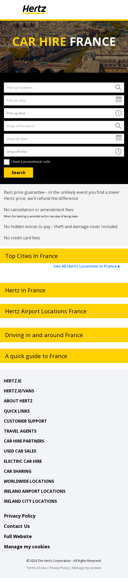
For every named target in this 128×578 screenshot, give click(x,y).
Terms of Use (36, 568)
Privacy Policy (19, 516)
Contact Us (17, 526)
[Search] (18, 172)
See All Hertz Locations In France (87, 266)
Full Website (18, 536)
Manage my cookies (27, 546)
